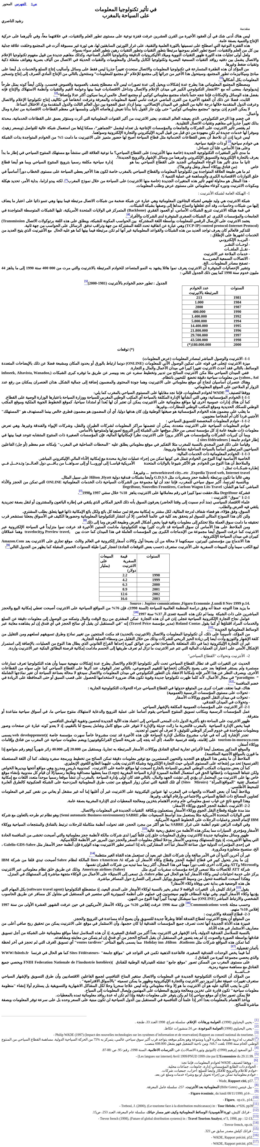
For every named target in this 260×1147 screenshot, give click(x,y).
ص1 (34, 4)
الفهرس (21, 4)
